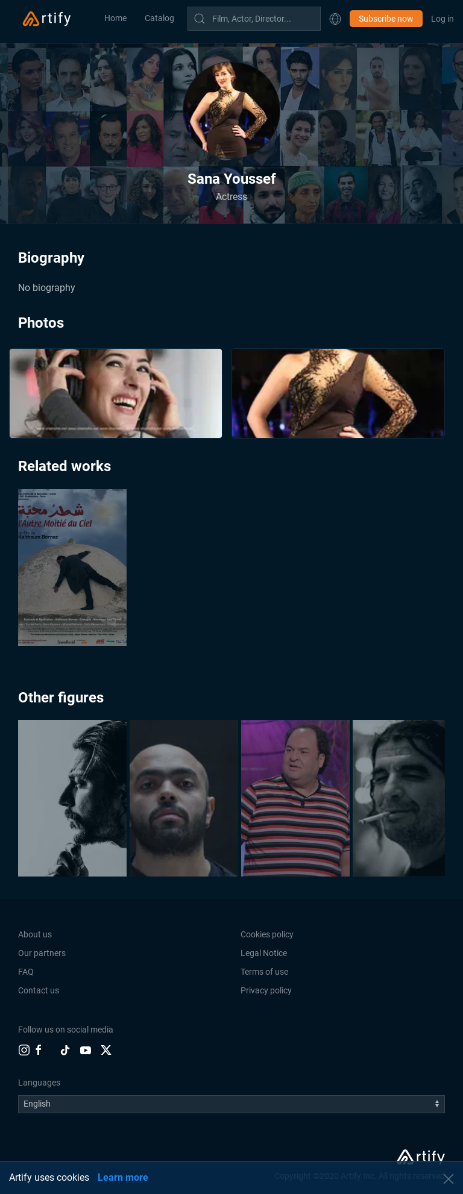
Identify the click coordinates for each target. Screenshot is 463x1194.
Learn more (123, 1177)
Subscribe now (386, 18)
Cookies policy (267, 934)
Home (115, 18)
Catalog (159, 18)
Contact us (38, 990)
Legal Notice (264, 953)
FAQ (26, 972)
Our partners (42, 953)
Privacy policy (266, 990)
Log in (442, 18)
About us (35, 934)
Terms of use (264, 972)
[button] (335, 19)
